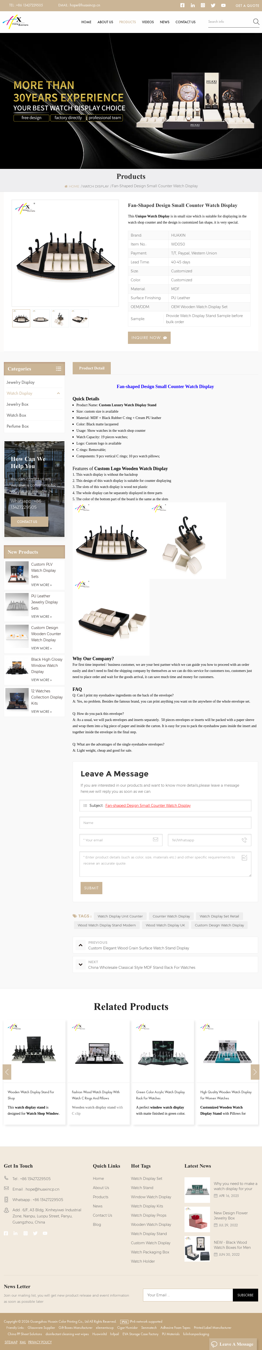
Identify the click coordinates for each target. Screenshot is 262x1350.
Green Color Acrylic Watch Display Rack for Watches (160, 1095)
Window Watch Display (151, 1197)
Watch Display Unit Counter (120, 916)
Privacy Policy (40, 1342)
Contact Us (27, 521)
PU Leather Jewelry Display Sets (44, 602)
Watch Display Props (148, 1215)
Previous (7, 1072)
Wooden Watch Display (151, 1224)
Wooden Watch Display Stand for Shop (31, 1095)
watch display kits (147, 1206)
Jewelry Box (17, 404)
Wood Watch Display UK (165, 925)
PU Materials (171, 1334)
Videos (148, 22)
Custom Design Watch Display (219, 925)
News (164, 22)
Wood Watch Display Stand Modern (107, 925)
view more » (41, 585)
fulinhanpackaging (196, 1334)
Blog (97, 1224)
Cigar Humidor (127, 1327)
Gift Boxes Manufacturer (75, 1327)
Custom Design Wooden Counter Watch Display (46, 633)
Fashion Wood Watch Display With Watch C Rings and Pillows (96, 1095)
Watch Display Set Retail (219, 916)
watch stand (142, 1187)
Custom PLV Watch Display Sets (43, 570)
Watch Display (19, 393)
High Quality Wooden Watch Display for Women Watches (226, 1095)
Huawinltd (99, 1334)
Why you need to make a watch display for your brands (235, 1186)
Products (127, 22)
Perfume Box (18, 426)
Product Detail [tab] (91, 368)
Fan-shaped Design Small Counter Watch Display (148, 805)
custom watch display (150, 1243)
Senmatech (149, 1327)
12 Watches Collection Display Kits (47, 697)
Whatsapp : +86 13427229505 (26, 504)
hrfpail (114, 1334)
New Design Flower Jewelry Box (231, 1215)
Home (86, 22)
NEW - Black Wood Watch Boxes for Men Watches (232, 1245)
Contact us (185, 22)
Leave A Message (232, 1344)
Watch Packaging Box (150, 1252)
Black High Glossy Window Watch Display (46, 665)
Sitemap (11, 1342)
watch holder (143, 1261)
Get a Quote (247, 5)
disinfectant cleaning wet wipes (67, 1334)
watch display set (146, 1178)
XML (23, 1342)
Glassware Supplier (41, 1327)
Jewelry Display (21, 382)
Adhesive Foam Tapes (175, 1327)
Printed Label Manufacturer (212, 1327)
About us (105, 22)
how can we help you (28, 462)
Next (255, 1072)
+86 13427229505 (29, 5)
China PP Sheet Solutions (25, 1334)
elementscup (105, 1327)
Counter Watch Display (171, 916)
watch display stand (149, 1233)
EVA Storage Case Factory (140, 1334)
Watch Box (16, 415)
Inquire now (146, 337)
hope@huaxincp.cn (85, 5)
